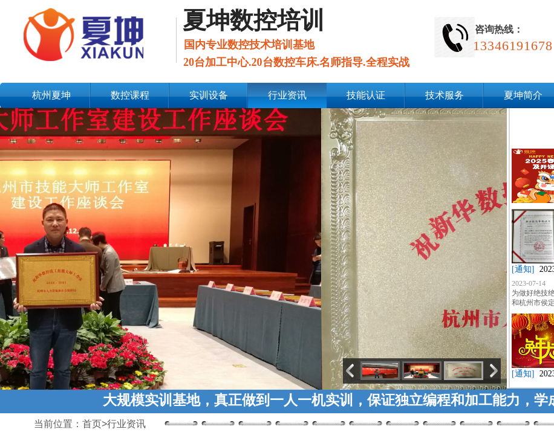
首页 (92, 424)
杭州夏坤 (51, 95)
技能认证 (366, 95)
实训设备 (208, 95)
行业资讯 (287, 95)
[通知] (523, 269)
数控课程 (130, 95)
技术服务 (444, 95)
